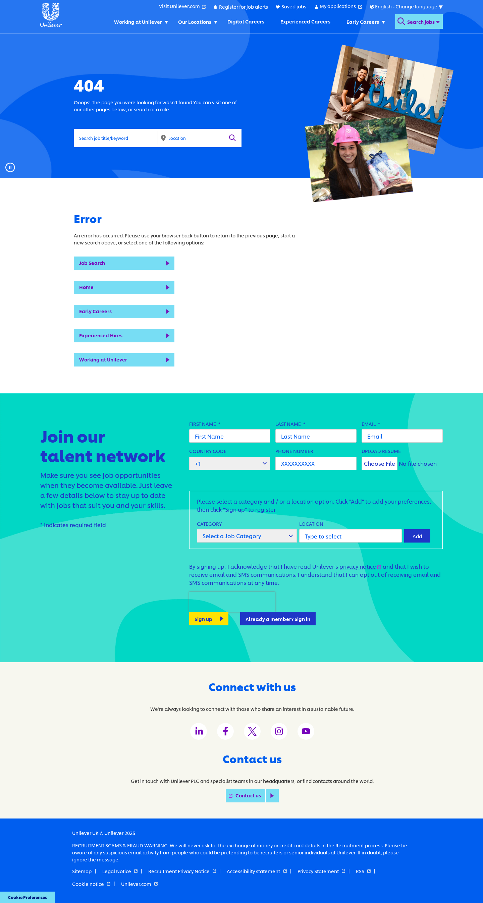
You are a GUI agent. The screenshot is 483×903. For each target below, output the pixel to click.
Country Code (207, 451)
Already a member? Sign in (278, 618)
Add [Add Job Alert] (417, 535)
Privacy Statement (321, 871)
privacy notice (360, 566)
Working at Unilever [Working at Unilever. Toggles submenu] (137, 21)
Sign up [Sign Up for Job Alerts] (203, 618)
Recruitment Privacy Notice (182, 871)
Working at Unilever (103, 359)
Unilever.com (139, 883)
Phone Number (294, 451)
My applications (340, 6)
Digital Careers (245, 21)
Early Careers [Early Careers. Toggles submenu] (362, 21)
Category (209, 523)
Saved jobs (293, 6)
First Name (204, 423)
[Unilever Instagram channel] (279, 731)
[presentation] (232, 602)
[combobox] (199, 137)
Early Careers (95, 311)
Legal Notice (120, 871)
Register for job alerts (243, 6)
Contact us (257, 795)
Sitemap (82, 871)
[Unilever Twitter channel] (252, 731)
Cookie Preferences (25, 897)
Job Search (92, 263)
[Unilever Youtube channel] (306, 731)
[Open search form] (418, 21)
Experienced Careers (305, 21)
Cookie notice (91, 883)
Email (371, 423)
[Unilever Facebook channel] (225, 731)
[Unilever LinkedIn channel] (198, 731)
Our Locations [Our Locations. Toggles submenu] (194, 21)
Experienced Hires (100, 335)
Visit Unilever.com (182, 6)
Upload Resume (381, 451)
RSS (363, 871)
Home (86, 287)
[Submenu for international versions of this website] (406, 6)
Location (311, 523)
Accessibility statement (256, 871)
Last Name (290, 423)
